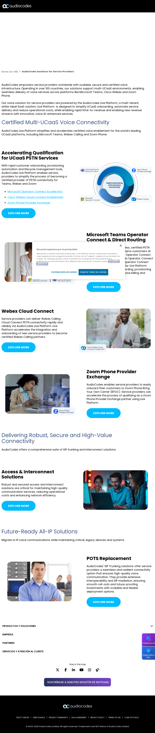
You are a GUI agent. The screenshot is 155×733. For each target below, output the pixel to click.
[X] (57, 670)
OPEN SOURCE (39, 717)
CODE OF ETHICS (131, 717)
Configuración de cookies (64, 272)
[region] (78, 260)
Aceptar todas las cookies (93, 272)
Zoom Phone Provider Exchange (29, 203)
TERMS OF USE (114, 717)
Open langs (145, 6)
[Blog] (97, 670)
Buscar (139, 6)
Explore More (18, 213)
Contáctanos (148, 643)
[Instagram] (89, 670)
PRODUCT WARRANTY (58, 717)
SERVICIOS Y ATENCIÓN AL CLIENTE (22, 651)
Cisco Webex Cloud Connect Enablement (35, 197)
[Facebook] (65, 670)
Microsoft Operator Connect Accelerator (35, 191)
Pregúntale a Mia (148, 656)
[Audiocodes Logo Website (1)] (17, 6)
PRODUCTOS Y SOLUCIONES (19, 626)
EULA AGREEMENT (79, 717)
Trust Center (22, 717)
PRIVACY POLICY (97, 717)
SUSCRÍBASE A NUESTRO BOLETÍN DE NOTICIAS (78, 682)
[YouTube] (81, 670)
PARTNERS (8, 643)
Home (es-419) (10, 71)
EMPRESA (7, 634)
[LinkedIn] (73, 670)
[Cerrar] (120, 245)
